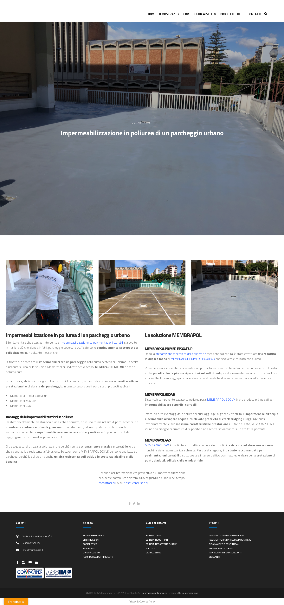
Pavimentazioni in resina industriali (230, 540)
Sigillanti (214, 557)
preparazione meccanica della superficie (181, 353)
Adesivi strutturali (221, 548)
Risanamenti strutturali (224, 544)
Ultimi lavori (142, 122)
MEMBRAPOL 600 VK (221, 399)
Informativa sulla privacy (154, 593)
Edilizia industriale (157, 540)
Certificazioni (91, 540)
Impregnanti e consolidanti (225, 552)
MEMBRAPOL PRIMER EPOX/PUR (193, 358)
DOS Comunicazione (187, 593)
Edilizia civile (153, 535)
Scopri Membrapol (93, 535)
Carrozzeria (153, 552)
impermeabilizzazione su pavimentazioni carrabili (92, 342)
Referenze (89, 548)
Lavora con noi (91, 552)
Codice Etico (90, 544)
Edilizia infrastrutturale (161, 544)
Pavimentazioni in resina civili (226, 535)
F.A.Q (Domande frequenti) (98, 557)
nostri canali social (136, 483)
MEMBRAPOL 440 (157, 445)
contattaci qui (107, 483)
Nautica (150, 548)
